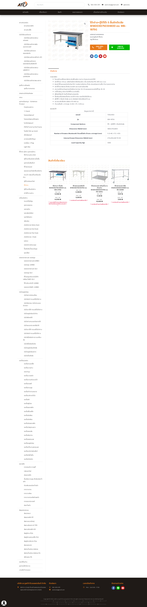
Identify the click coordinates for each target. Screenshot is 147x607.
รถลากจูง (27, 372)
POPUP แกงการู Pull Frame (33, 127)
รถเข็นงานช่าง (28, 368)
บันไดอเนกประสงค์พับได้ (31, 325)
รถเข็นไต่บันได (28, 459)
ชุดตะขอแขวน (28, 205)
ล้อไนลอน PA (28, 557)
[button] (85, 23)
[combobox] (59, 4)
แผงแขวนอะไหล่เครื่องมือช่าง (33, 171)
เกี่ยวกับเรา (43, 12)
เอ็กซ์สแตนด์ (28, 135)
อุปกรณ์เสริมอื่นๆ (29, 163)
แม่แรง (26, 241)
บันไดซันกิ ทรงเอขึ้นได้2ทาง (32, 299)
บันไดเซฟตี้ (104, 601)
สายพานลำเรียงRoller (26, 93)
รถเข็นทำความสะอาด (30, 391)
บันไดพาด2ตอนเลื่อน (30, 295)
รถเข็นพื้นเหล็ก (28, 411)
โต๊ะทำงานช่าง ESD (30, 155)
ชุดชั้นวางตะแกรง (29, 88)
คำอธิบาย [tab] (53, 71)
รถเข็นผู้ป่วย (28, 403)
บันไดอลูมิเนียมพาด (30, 352)
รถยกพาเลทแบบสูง (30, 245)
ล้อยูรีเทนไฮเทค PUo (30, 541)
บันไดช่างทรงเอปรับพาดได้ (32, 321)
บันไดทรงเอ (97, 601)
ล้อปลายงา (27, 513)
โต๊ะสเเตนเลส (28, 167)
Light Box (27, 147)
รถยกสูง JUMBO (29, 265)
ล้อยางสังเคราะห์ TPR (30, 525)
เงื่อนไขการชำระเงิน (100, 12)
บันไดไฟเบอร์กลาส (25, 34)
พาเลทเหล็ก (27, 30)
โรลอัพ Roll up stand (31, 131)
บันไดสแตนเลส (84, 604)
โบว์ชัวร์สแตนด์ (28, 123)
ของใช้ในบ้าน (23, 562)
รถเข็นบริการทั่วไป (29, 395)
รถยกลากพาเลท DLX (30, 269)
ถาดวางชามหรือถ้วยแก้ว (31, 497)
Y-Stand (27, 111)
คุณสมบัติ (53, 109)
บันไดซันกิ (43, 604)
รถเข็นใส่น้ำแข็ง (29, 455)
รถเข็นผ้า (27, 399)
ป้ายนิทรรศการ (28, 107)
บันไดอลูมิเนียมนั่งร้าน (31, 313)
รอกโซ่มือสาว (28, 217)
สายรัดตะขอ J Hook (30, 237)
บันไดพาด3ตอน (102, 604)
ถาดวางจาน (28, 489)
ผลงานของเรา (78, 12)
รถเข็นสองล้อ (28, 431)
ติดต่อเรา (121, 12)
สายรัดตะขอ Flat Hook (31, 233)
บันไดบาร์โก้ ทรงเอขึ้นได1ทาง (33, 329)
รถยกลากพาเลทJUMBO (31, 261)
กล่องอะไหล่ (27, 471)
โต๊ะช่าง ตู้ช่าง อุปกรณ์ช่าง (27, 152)
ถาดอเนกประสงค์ (29, 501)
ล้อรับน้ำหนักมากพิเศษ (31, 549)
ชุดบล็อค (27, 253)
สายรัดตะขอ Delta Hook (31, 225)
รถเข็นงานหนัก (28, 375)
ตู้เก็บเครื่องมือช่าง (30, 189)
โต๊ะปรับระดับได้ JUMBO (31, 283)
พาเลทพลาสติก (29, 26)
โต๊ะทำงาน (95, 39)
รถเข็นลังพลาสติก (29, 423)
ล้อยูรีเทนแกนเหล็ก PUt (31, 537)
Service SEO (93, 599)
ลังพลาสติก (27, 475)
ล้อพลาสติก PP (28, 517)
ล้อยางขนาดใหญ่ (29, 521)
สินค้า (60, 12)
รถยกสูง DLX (28, 273)
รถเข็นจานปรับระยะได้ (30, 379)
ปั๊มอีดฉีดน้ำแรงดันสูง (30, 249)
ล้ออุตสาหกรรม (24, 510)
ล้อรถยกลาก (28, 545)
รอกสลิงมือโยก (28, 213)
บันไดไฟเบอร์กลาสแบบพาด (32, 80)
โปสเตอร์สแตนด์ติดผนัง (31, 119)
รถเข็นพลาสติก (29, 407)
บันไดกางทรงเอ (78, 601)
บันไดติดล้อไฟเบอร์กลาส (46, 601)
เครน (20, 97)
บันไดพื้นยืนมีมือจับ (30, 344)
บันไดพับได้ (85, 602)
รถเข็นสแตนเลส (29, 439)
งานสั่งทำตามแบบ (24, 570)
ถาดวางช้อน (28, 493)
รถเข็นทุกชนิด (23, 360)
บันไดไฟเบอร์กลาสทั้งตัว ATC (33, 57)
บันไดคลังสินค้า (93, 604)
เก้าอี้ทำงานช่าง (29, 193)
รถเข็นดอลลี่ (28, 383)
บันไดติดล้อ (69, 602)
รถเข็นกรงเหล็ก (29, 364)
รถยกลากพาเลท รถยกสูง (27, 257)
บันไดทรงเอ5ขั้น (77, 602)
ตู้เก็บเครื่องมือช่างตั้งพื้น (32, 159)
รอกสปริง (27, 209)
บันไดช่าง (54, 602)
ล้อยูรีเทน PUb (28, 533)
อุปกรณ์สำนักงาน (24, 566)
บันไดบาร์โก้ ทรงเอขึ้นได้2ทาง (33, 309)
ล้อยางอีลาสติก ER (30, 529)
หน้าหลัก (25, 12)
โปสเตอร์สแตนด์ (29, 115)
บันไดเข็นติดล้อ (28, 356)
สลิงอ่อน (26, 221)
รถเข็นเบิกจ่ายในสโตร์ (31, 451)
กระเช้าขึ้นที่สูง (28, 201)
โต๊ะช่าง (26, 185)
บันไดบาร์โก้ (92, 602)
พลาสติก (22, 464)
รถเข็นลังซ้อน (28, 415)
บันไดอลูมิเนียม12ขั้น (74, 604)
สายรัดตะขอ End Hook (31, 229)
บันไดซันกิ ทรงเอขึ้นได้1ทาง (32, 333)
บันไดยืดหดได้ (28, 317)
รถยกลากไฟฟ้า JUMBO (31, 287)
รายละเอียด (53, 77)
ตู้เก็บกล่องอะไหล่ (29, 181)
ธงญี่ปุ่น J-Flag (29, 143)
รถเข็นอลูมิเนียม (29, 443)
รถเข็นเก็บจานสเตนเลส (31, 447)
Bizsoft (101, 599)
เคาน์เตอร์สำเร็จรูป (30, 139)
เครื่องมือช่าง (23, 198)
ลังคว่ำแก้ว (27, 505)
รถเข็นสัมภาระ (28, 435)
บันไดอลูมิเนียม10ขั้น (63, 604)
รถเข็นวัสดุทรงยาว (30, 427)
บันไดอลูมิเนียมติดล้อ (30, 348)
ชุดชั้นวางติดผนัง (24, 85)
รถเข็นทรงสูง (28, 387)
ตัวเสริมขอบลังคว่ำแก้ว (31, 485)
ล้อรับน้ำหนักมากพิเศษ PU (32, 553)
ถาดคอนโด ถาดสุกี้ (30, 467)
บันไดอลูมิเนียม (24, 292)
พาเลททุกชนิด (23, 22)
